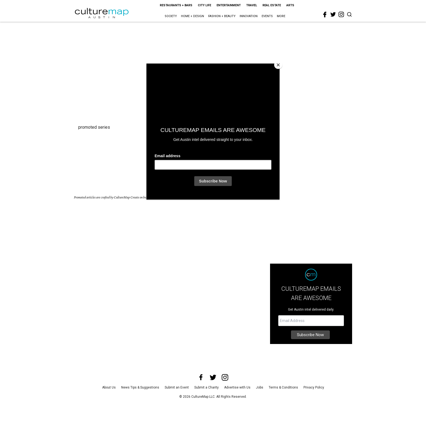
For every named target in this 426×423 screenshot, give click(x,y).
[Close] (278, 65)
